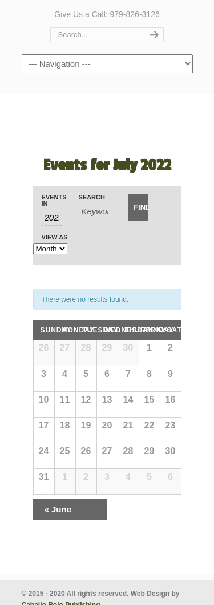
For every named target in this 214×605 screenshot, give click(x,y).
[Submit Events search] (138, 207)
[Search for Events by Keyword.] (95, 211)
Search (92, 197)
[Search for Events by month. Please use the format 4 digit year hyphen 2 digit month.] (52, 218)
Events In (52, 200)
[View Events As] (50, 248)
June (58, 509)
